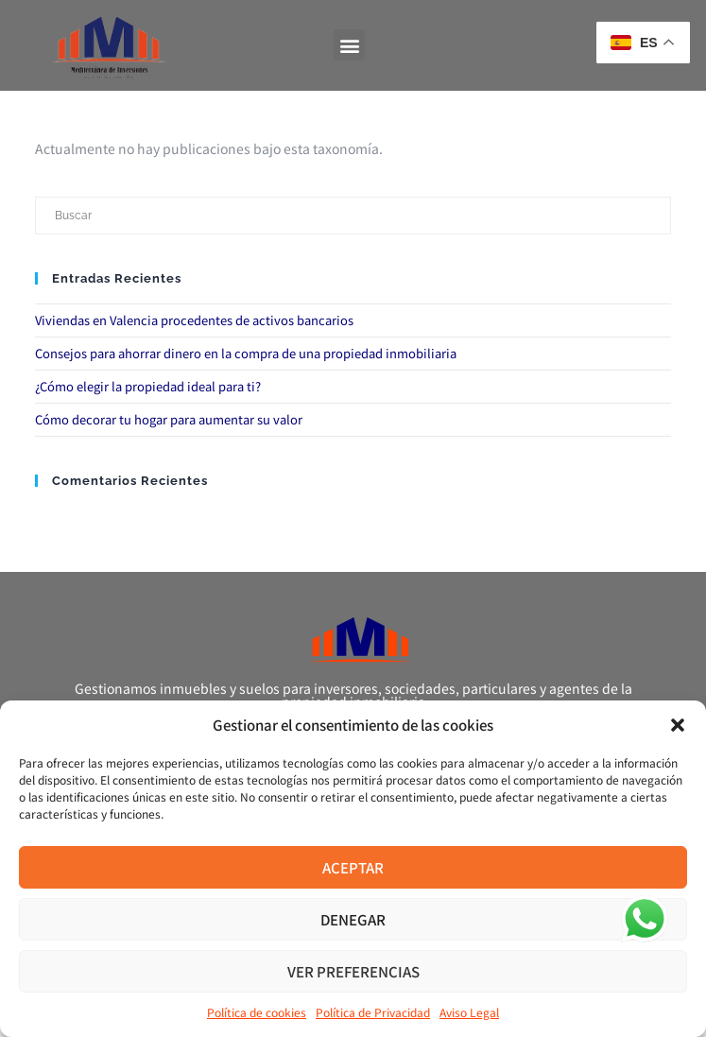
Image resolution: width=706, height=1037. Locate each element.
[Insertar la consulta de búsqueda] (352, 215)
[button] (677, 725)
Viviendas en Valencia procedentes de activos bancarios (194, 320)
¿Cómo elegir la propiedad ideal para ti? (148, 386)
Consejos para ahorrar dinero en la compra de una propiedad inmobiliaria (245, 353)
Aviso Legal (469, 1012)
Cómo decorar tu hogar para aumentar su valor (168, 419)
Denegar (353, 919)
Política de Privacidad (373, 1012)
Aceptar (353, 867)
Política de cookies (256, 1012)
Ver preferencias (353, 971)
